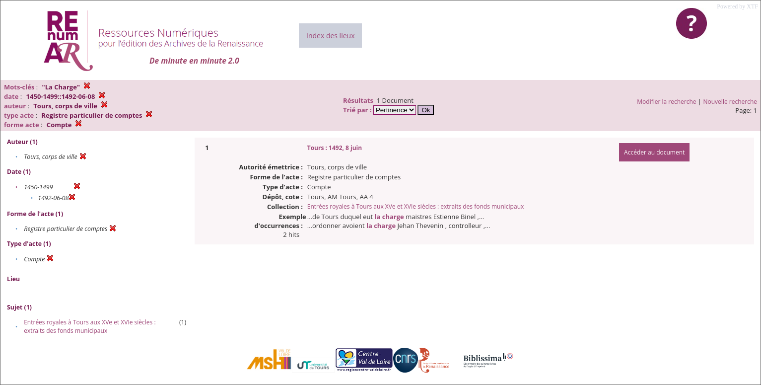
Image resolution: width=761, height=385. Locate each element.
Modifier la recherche (666, 101)
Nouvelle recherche (730, 101)
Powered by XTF (737, 6)
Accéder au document (654, 152)
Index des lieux (330, 35)
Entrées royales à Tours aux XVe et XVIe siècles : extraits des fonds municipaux (89, 326)
